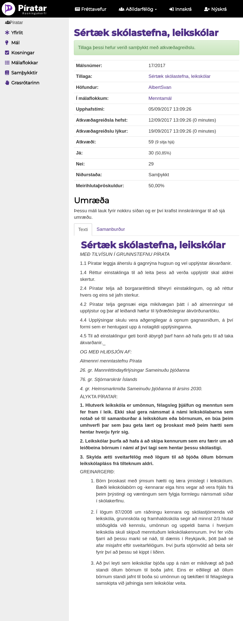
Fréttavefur (90, 9)
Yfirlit (13, 33)
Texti (86, 229)
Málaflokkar (20, 63)
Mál (11, 43)
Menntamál (162, 98)
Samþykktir (20, 73)
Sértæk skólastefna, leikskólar (182, 76)
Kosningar (18, 53)
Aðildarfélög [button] (138, 9)
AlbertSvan (162, 87)
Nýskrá (215, 9)
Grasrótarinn (21, 83)
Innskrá (180, 9)
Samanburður (114, 229)
